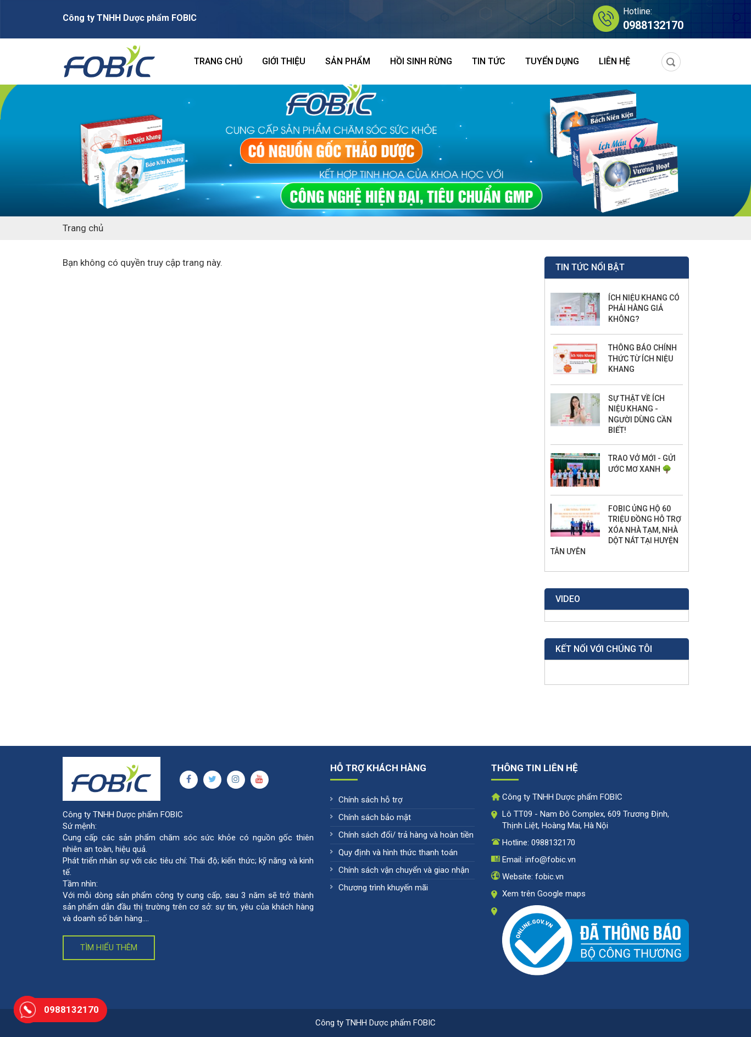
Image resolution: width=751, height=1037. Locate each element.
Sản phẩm (347, 61)
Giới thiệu (283, 61)
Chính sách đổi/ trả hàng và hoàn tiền (406, 835)
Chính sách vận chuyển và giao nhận (403, 870)
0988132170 (553, 843)
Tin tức (488, 61)
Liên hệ (614, 61)
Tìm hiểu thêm (108, 947)
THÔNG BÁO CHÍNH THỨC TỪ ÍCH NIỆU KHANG (642, 358)
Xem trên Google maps (544, 894)
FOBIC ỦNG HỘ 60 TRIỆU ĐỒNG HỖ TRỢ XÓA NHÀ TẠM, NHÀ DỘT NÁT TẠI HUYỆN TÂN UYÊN (615, 530)
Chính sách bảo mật (374, 817)
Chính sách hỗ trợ (370, 800)
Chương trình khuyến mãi (383, 888)
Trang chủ (218, 61)
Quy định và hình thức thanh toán (398, 852)
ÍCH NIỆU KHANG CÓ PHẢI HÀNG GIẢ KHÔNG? (644, 308)
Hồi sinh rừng (421, 61)
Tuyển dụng (552, 61)
